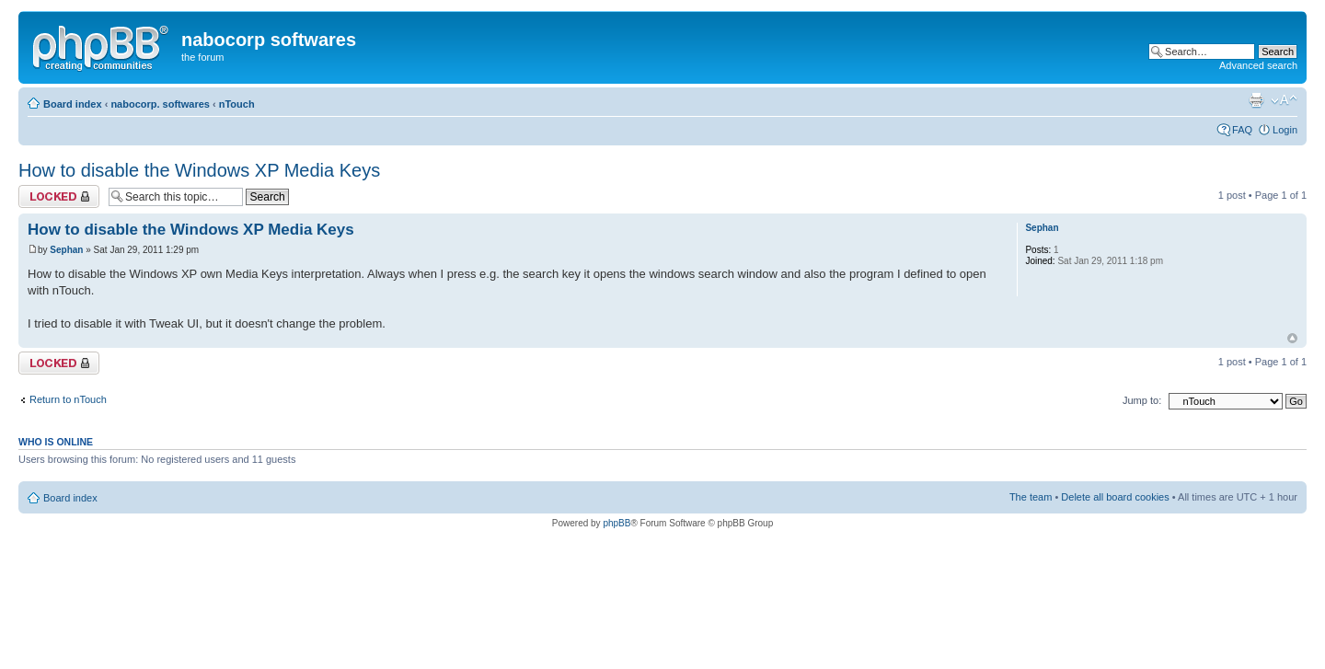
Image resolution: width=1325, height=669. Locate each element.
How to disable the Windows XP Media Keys (199, 170)
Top (1292, 338)
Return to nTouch (68, 399)
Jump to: (1142, 400)
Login (1285, 129)
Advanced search (1258, 65)
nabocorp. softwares (160, 104)
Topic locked (58, 196)
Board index (72, 104)
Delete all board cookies (1115, 496)
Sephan (66, 250)
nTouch (237, 104)
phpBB (616, 523)
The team (1030, 496)
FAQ (1242, 129)
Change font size (1284, 100)
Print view (1256, 100)
